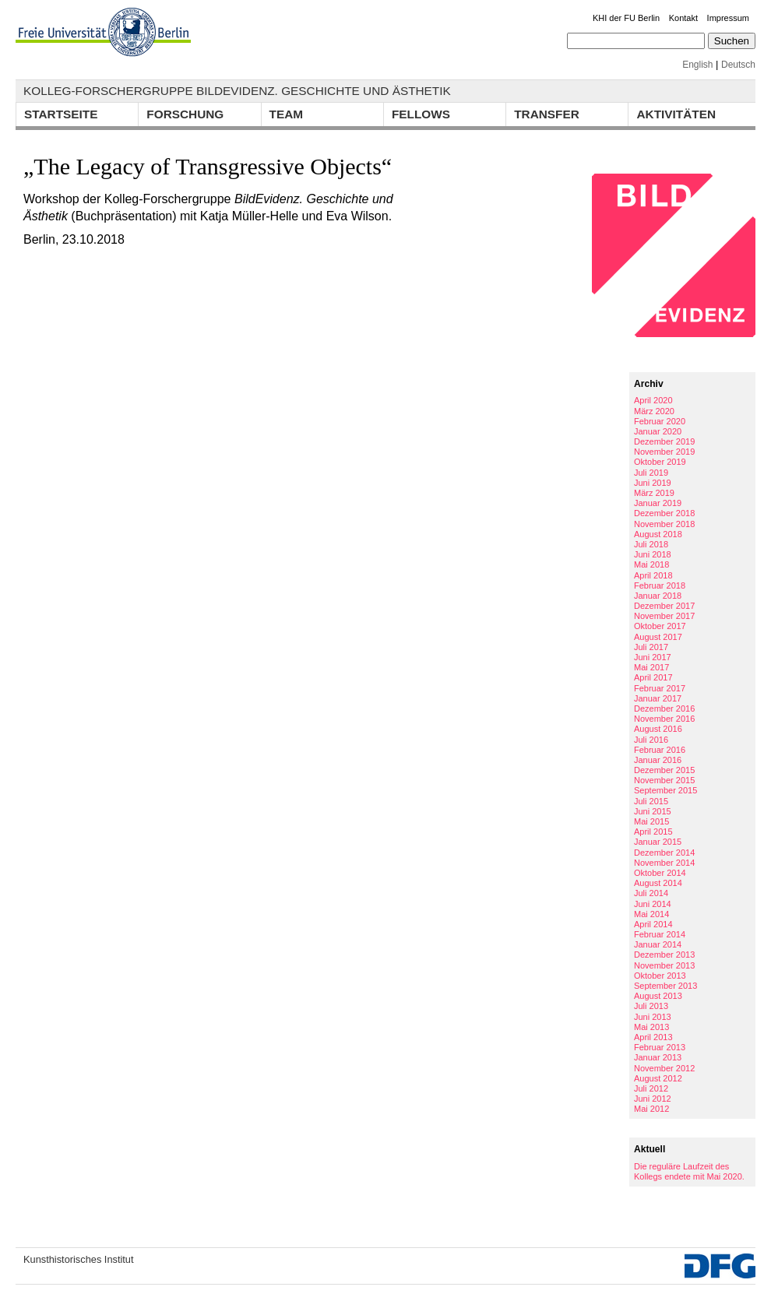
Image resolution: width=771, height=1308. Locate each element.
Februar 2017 (659, 688)
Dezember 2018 (664, 513)
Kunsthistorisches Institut (78, 1259)
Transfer (546, 114)
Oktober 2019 (660, 461)
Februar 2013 (659, 1047)
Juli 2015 (651, 801)
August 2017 (658, 637)
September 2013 (665, 985)
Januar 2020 (657, 431)
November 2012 (664, 1068)
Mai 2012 (651, 1108)
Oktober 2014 (660, 872)
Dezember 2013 (664, 954)
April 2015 (653, 831)
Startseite (60, 114)
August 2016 (658, 728)
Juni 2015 (652, 811)
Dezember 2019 (664, 441)
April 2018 (653, 575)
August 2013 (658, 995)
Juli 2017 (651, 647)
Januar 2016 (657, 760)
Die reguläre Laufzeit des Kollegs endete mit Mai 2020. (689, 1171)
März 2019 (654, 493)
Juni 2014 (652, 904)
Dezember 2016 (664, 708)
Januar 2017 (657, 698)
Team (286, 114)
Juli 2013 (651, 1006)
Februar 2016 (659, 749)
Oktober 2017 (660, 626)
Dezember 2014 (664, 852)
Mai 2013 (651, 1027)
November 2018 (664, 524)
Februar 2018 (659, 585)
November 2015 (664, 780)
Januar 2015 (657, 841)
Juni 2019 (652, 482)
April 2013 (653, 1037)
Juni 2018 (652, 554)
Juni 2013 (652, 1016)
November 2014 (664, 862)
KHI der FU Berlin (626, 18)
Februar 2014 (659, 934)
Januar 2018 (657, 595)
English (697, 64)
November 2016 (664, 718)
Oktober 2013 (660, 975)
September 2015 (665, 790)
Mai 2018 (651, 564)
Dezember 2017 (664, 605)
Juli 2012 (651, 1088)
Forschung (185, 114)
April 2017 (653, 677)
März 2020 (654, 411)
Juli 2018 (651, 544)
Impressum (728, 18)
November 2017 (664, 616)
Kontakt (683, 18)
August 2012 (658, 1078)
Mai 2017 (651, 667)
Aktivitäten (676, 114)
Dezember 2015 (664, 770)
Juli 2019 (651, 472)
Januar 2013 (657, 1057)
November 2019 (664, 451)
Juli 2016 (651, 739)
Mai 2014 (651, 914)
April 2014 (653, 924)
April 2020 (653, 400)
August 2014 (658, 883)
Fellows (421, 114)
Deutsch (738, 64)
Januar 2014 (657, 944)
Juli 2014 (651, 893)
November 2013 (664, 965)
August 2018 (658, 534)
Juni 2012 (652, 1098)
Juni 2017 (652, 657)
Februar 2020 (659, 421)
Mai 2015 (651, 821)
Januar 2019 (657, 503)
